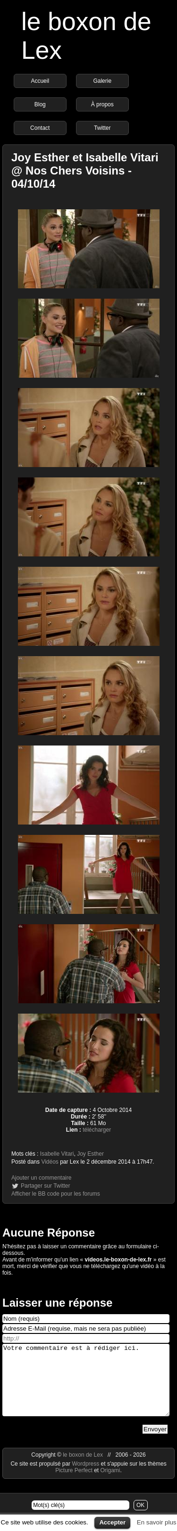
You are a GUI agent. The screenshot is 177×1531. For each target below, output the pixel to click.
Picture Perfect (74, 1484)
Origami (110, 1484)
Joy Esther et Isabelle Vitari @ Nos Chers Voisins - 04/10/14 (85, 170)
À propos (102, 104)
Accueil (40, 81)
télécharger (97, 1129)
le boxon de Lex (83, 1469)
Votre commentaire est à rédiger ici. (85, 1387)
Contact (40, 128)
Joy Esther (90, 1153)
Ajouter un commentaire (41, 1177)
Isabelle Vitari (57, 1153)
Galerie (102, 81)
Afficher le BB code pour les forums (55, 1193)
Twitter (102, 128)
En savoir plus (157, 1522)
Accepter (112, 1522)
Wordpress (86, 1478)
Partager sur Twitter (45, 1185)
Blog (40, 104)
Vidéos (49, 1161)
